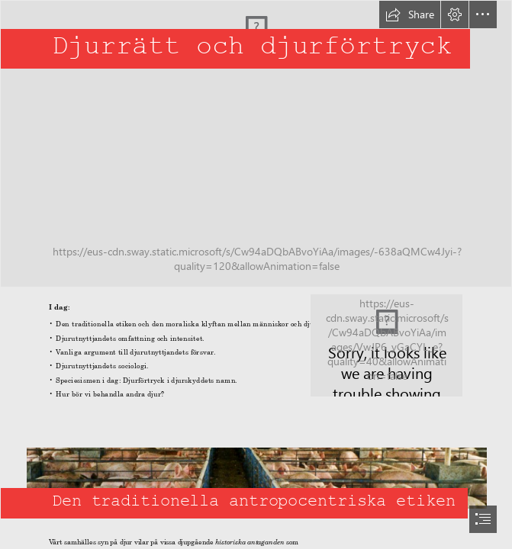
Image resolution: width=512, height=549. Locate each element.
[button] (409, 14)
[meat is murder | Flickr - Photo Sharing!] (386, 345)
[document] (256, 274)
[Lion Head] (256, 143)
